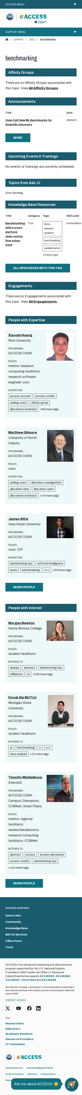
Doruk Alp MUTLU (22, 697)
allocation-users (44, 489)
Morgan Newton (21, 623)
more (17, 137)
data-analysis (18, 754)
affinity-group (39, 402)
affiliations (16, 674)
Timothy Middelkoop (25, 777)
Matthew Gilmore (22, 432)
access (30, 854)
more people (24, 587)
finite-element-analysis (49, 228)
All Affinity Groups (43, 88)
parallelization (52, 248)
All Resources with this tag (37, 268)
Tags (32, 39)
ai (28, 674)
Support (19, 39)
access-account (20, 396)
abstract (29, 667)
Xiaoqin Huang (20, 335)
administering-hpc (21, 563)
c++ (47, 570)
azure (13, 570)
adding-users (18, 402)
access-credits (45, 396)
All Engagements (43, 301)
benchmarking (52, 240)
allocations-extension (23, 409)
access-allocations (52, 854)
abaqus (14, 667)
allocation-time (19, 489)
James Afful (18, 519)
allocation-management (46, 482)
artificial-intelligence (50, 563)
